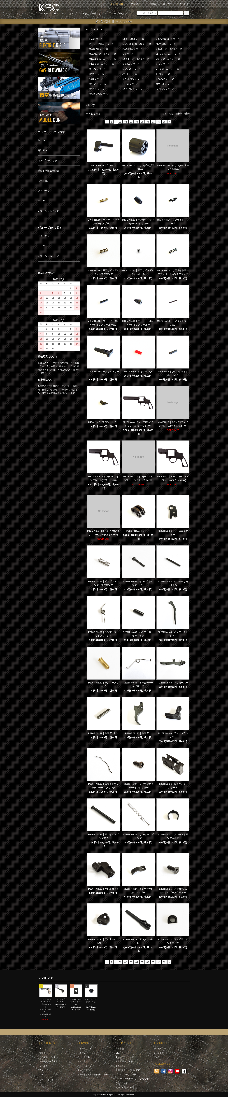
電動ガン (43, 1053)
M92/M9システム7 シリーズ (102, 54)
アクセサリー (45, 1070)
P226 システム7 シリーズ (101, 64)
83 (131, 122)
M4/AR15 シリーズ (131, 69)
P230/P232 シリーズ (132, 49)
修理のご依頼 (83, 1070)
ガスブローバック (47, 1057)
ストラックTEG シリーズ (101, 44)
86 (148, 122)
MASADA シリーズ (165, 79)
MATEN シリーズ (97, 84)
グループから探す (117, 13)
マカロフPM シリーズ (133, 79)
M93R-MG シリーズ (132, 88)
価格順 (179, 113)
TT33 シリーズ (163, 74)
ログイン (165, 4)
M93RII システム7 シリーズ (135, 59)
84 (136, 122)
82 (125, 122)
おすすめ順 (168, 113)
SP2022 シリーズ (131, 64)
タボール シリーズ (165, 84)
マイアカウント (84, 1048)
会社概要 (158, 1048)
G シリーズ (127, 54)
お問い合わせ (83, 1061)
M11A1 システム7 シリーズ (102, 59)
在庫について (122, 1083)
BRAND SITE (116, 4)
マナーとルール (46, 1080)
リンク (157, 1057)
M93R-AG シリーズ (98, 49)
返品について (122, 1066)
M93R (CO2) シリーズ (133, 39)
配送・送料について (125, 1061)
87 (153, 122)
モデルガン (44, 1066)
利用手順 (120, 1048)
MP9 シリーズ (163, 64)
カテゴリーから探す (91, 13)
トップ (73, 13)
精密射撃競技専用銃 (48, 1061)
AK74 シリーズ (129, 74)
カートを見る (83, 1057)
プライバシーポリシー (126, 1074)
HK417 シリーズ (130, 84)
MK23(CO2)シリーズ (99, 93)
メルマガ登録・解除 (125, 1087)
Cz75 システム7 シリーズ (168, 54)
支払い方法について (125, 1057)
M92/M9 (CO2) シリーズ (167, 39)
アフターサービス (85, 1066)
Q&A (118, 1053)
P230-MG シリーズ (165, 88)
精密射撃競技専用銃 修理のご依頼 (92, 1074)
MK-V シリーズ (96, 88)
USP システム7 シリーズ (168, 59)
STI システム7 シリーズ (167, 69)
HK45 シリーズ (96, 74)
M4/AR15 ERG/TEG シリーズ (136, 44)
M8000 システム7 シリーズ (169, 49)
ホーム (89, 29)
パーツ (99, 29)
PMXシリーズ (95, 39)
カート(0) (182, 4)
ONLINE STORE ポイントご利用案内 (132, 1079)
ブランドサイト (161, 1053)
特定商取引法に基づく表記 (128, 1070)
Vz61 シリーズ (96, 79)
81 (120, 122)
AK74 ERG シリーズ (166, 44)
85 (142, 122)
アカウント (134, 4)
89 (164, 122)
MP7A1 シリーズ (97, 69)
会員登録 (150, 4)
